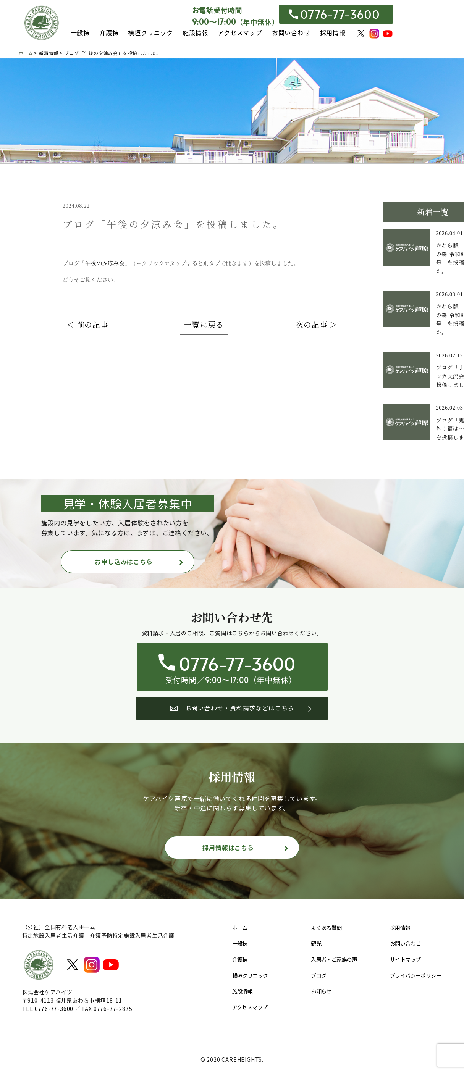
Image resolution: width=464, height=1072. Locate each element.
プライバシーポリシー (415, 975)
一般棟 (80, 32)
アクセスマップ (240, 32)
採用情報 (333, 32)
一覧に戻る (204, 324)
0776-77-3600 (334, 14)
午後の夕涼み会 (105, 263)
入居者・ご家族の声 (334, 959)
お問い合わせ (291, 32)
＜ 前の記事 (87, 324)
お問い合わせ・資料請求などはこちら (232, 707)
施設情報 (195, 32)
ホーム (239, 928)
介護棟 (108, 32)
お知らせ (321, 991)
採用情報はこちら (228, 847)
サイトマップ (405, 959)
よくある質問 (326, 928)
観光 (316, 944)
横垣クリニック (150, 32)
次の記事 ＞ (317, 324)
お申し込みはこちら (123, 561)
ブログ (318, 975)
